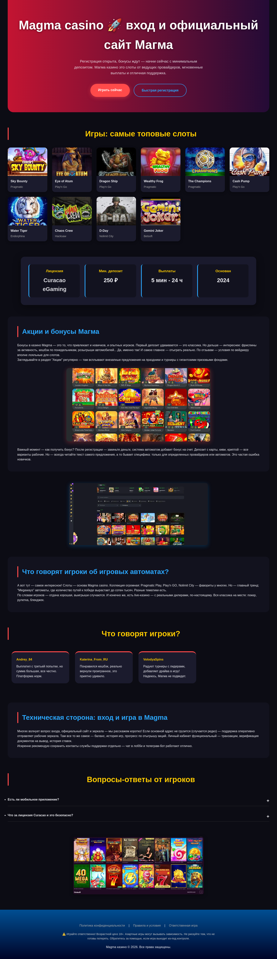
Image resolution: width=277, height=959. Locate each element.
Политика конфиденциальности (102, 925)
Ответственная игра (183, 925)
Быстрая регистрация (160, 90)
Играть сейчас (110, 90)
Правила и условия (147, 925)
